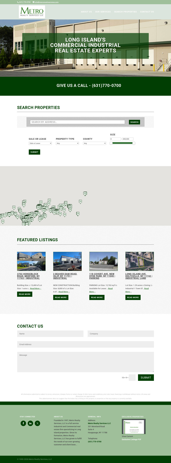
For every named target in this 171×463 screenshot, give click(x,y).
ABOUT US (86, 12)
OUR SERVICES (103, 12)
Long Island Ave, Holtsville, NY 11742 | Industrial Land (138, 276)
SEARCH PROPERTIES (125, 12)
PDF (131, 439)
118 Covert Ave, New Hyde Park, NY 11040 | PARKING (102, 276)
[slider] (111, 143)
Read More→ (35, 288)
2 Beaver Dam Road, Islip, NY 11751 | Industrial (65, 276)
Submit (146, 377)
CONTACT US (147, 12)
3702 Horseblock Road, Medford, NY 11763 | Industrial (28, 276)
